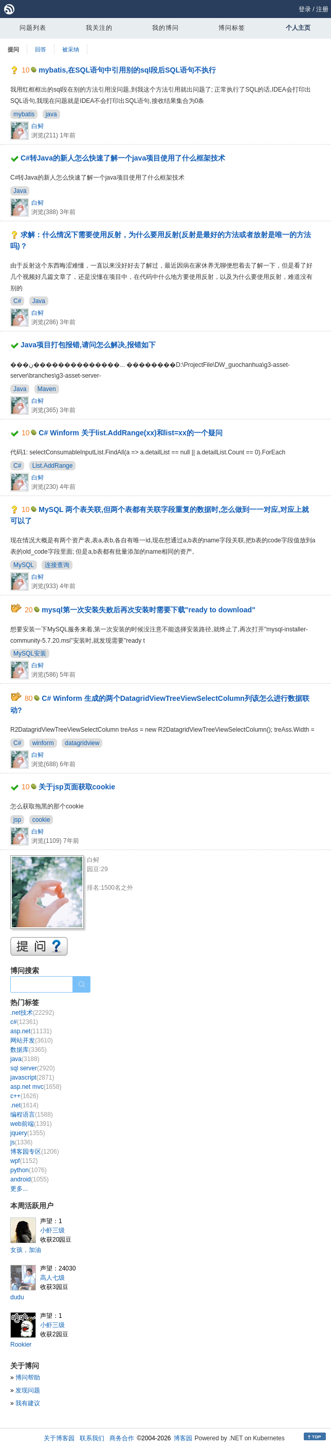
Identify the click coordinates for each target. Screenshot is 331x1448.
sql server (32, 1068)
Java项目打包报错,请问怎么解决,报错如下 (88, 345)
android (29, 1179)
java (51, 114)
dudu (17, 1297)
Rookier (20, 1344)
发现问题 (27, 1390)
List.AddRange (52, 465)
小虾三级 (52, 1230)
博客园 (183, 1438)
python (28, 1170)
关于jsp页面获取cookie (77, 787)
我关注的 (99, 27)
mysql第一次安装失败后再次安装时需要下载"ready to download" (148, 610)
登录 (305, 9)
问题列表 (33, 27)
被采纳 (70, 49)
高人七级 (52, 1277)
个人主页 (298, 27)
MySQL (23, 565)
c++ (24, 1096)
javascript (32, 1077)
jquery (27, 1133)
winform (43, 743)
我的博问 (165, 27)
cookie (41, 819)
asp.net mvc (35, 1086)
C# (17, 301)
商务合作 (121, 1438)
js (21, 1142)
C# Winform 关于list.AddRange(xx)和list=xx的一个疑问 (130, 433)
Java (19, 191)
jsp (17, 819)
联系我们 (92, 1438)
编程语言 (31, 1114)
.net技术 (32, 1012)
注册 (322, 9)
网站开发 (31, 1040)
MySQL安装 (29, 653)
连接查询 (57, 565)
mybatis (23, 114)
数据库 (28, 1049)
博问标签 (231, 27)
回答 (40, 49)
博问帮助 (27, 1377)
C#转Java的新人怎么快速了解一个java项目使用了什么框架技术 (123, 158)
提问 (13, 49)
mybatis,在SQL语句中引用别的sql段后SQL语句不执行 (127, 70)
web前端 (31, 1123)
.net (24, 1105)
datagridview (82, 743)
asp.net (31, 1031)
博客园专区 (34, 1151)
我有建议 (27, 1403)
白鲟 (37, 126)
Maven (47, 389)
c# (24, 1022)
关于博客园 (59, 1438)
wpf (24, 1160)
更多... (19, 1188)
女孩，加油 (25, 1249)
